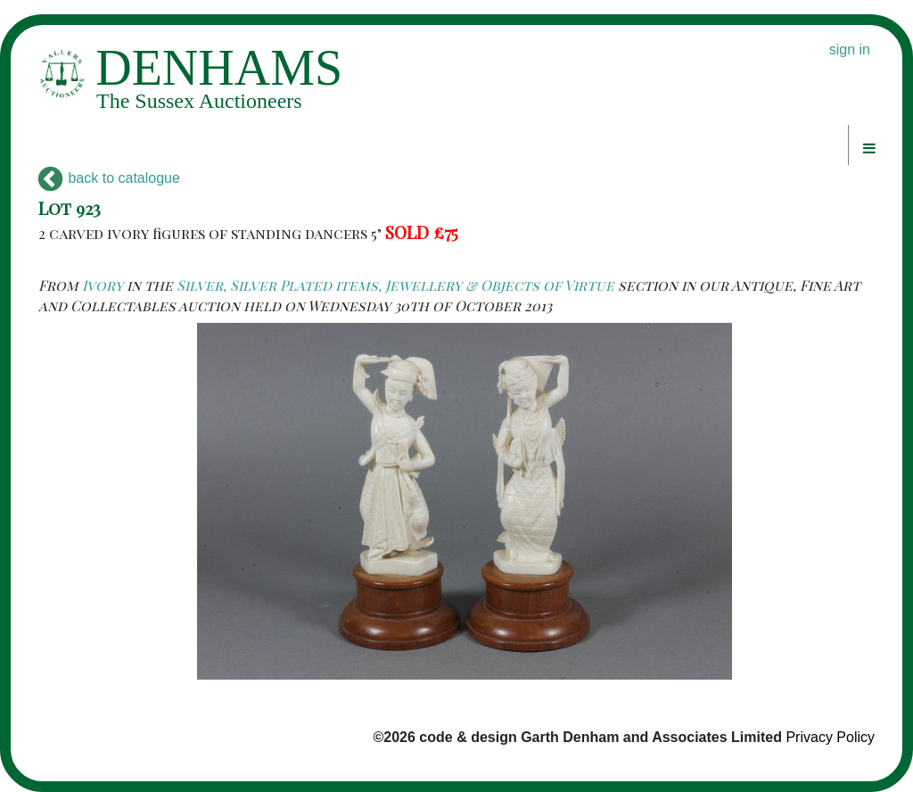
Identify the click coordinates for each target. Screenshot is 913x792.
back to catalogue (109, 178)
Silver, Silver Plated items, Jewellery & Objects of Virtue (395, 285)
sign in (849, 49)
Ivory (102, 285)
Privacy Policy (830, 737)
